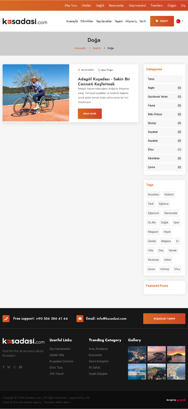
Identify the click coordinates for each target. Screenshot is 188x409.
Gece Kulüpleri (99, 361)
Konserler (95, 355)
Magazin (153, 232)
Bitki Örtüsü (164, 114)
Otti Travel (56, 374)
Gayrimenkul (137, 5)
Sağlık (100, 5)
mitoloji (164, 269)
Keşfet (162, 21)
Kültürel (169, 194)
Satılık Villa (57, 355)
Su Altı (152, 222)
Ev (177, 241)
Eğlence (164, 204)
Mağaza (166, 241)
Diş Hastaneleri (60, 349)
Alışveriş (131, 21)
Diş (183, 5)
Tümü (151, 79)
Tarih (142, 21)
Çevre (164, 167)
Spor (176, 222)
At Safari (94, 368)
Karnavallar (170, 213)
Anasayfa (72, 21)
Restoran (153, 260)
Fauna (164, 106)
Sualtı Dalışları (98, 374)
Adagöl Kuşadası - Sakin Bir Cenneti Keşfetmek (104, 81)
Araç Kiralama (98, 349)
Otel (160, 250)
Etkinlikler (86, 21)
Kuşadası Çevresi (61, 361)
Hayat (167, 232)
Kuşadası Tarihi (164, 319)
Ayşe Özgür (107, 70)
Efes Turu (71, 5)
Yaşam (119, 21)
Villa (150, 250)
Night (164, 88)
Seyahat (164, 132)
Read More (89, 114)
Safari (167, 260)
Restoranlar (116, 5)
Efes (164, 150)
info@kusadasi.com (112, 318)
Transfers (157, 5)
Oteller (86, 5)
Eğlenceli (153, 213)
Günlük (152, 241)
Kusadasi (153, 194)
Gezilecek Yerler (164, 97)
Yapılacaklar (104, 21)
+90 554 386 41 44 (52, 318)
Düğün (172, 5)
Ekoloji (164, 123)
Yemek (173, 250)
